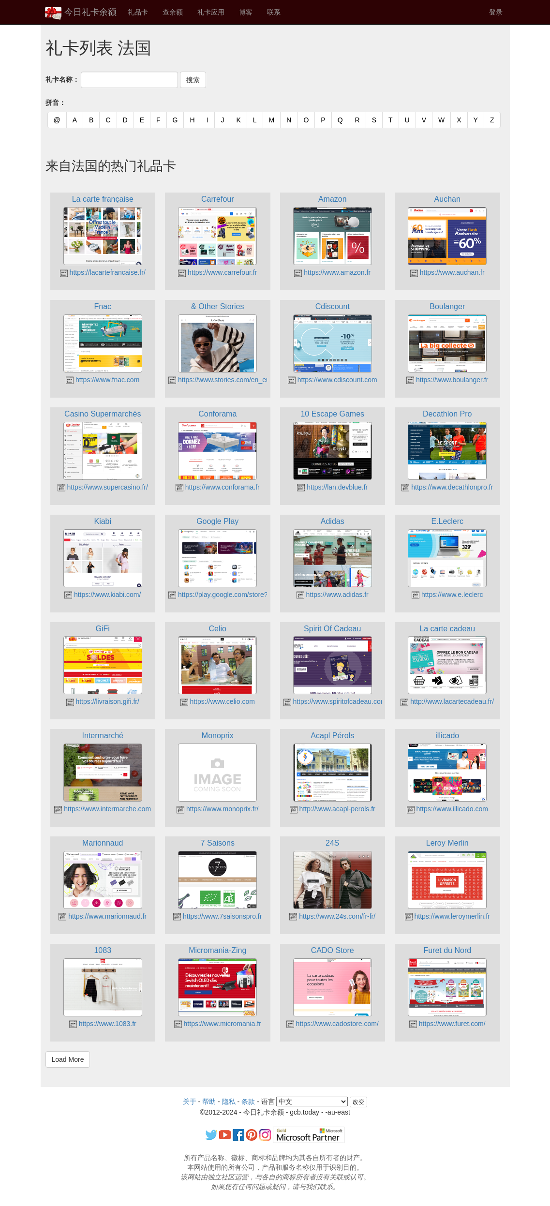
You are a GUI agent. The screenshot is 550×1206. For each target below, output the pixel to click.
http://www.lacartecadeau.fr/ (447, 701)
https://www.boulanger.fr (447, 380)
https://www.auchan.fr (447, 272)
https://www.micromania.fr (217, 1023)
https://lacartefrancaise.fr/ (103, 272)
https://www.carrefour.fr (217, 272)
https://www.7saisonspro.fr (217, 916)
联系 (274, 12)
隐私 (229, 1101)
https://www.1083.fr (102, 1023)
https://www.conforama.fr (218, 487)
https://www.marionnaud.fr (103, 916)
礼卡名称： (62, 79)
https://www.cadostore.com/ (332, 1023)
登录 (496, 12)
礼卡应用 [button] (210, 12)
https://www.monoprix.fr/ (217, 809)
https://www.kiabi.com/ (102, 594)
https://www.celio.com (217, 701)
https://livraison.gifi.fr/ (102, 701)
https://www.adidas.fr (333, 594)
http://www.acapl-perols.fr (332, 809)
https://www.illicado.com (448, 809)
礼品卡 (138, 12)
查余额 (173, 12)
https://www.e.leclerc (447, 594)
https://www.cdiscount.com (332, 380)
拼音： (55, 102)
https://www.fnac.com (102, 380)
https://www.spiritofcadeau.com (334, 701)
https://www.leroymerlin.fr (447, 916)
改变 (358, 1102)
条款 (248, 1101)
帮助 (209, 1101)
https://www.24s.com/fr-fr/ (332, 916)
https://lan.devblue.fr (332, 487)
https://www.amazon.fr (332, 272)
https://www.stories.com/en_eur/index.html (236, 380)
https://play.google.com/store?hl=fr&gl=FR (236, 594)
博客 (246, 12)
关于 (189, 1101)
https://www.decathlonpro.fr (447, 487)
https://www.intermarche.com (102, 809)
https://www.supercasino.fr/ (103, 487)
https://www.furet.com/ (447, 1023)
